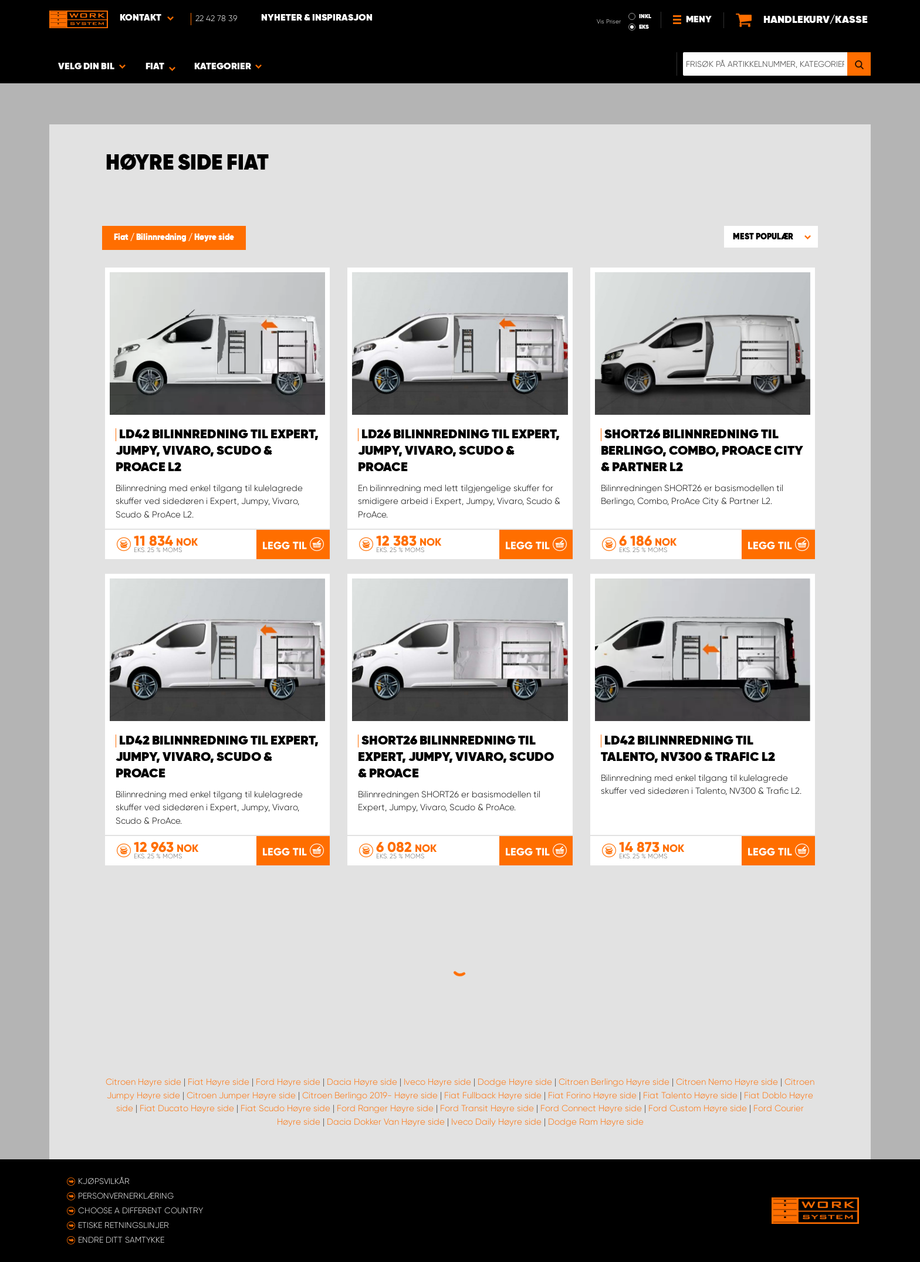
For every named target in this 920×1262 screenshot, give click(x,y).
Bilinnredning (162, 238)
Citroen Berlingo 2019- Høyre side (370, 1095)
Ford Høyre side (288, 1082)
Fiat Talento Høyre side (690, 1095)
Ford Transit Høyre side (487, 1108)
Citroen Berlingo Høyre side (614, 1082)
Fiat (122, 238)
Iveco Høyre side (437, 1082)
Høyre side (214, 238)
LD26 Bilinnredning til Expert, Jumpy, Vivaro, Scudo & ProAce (459, 451)
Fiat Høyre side (218, 1082)
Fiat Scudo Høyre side (285, 1108)
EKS (644, 27)
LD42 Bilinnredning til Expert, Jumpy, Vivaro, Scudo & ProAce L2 (217, 451)
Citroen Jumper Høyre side (241, 1095)
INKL (645, 16)
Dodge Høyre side (515, 1082)
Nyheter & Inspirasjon (317, 18)
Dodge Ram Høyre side (596, 1121)
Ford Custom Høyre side (697, 1108)
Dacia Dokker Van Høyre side (386, 1121)
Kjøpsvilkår (104, 1181)
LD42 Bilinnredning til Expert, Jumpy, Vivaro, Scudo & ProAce (217, 757)
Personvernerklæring (126, 1195)
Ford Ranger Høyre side (385, 1108)
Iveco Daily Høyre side (496, 1121)
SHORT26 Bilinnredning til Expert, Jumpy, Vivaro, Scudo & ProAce (456, 757)
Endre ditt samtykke (121, 1239)
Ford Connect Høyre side (591, 1108)
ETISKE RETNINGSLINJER (123, 1225)
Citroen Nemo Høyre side (727, 1082)
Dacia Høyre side (362, 1082)
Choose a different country (140, 1210)
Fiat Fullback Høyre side (493, 1095)
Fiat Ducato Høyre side (187, 1108)
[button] (771, 236)
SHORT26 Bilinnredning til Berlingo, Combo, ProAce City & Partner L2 (702, 451)
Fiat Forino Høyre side (592, 1095)
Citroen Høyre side (143, 1082)
